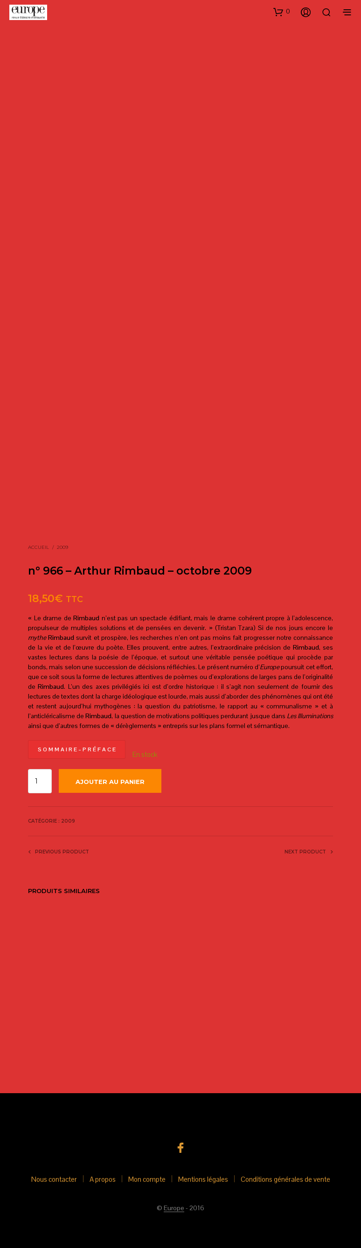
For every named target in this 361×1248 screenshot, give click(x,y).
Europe (174, 1208)
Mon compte (147, 1179)
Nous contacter (54, 1179)
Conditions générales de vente (285, 1179)
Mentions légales (203, 1179)
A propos (103, 1179)
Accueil (38, 547)
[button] (281, 11)
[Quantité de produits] (40, 781)
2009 (62, 547)
